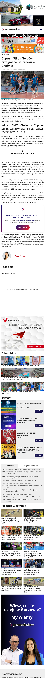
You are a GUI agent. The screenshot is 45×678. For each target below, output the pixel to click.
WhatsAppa (30, 220)
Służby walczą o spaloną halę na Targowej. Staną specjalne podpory (23, 469)
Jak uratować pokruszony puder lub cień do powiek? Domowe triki (23, 497)
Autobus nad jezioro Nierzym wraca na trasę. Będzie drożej (21, 480)
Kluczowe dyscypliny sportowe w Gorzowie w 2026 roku (20, 365)
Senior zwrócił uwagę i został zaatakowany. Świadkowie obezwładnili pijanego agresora (23, 472)
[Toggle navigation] (41, 29)
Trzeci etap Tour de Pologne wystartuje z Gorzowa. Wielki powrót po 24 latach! (11, 537)
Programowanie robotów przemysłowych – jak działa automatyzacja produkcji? (23, 500)
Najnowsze (10, 465)
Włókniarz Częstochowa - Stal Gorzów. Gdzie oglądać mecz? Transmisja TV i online (11, 553)
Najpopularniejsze (31, 466)
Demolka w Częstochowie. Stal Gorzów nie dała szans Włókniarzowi (33, 537)
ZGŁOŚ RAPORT (23, 227)
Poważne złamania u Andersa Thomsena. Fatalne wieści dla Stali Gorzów (11, 588)
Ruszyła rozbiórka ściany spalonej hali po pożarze (19, 494)
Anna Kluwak (20, 256)
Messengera (22, 220)
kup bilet (38, 411)
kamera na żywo (33, 289)
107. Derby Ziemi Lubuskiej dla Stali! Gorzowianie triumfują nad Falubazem (33, 520)
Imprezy (6, 398)
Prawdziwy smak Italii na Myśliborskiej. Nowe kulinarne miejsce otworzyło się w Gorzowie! (22, 477)
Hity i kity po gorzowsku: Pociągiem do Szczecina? (19, 483)
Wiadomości (5, 54)
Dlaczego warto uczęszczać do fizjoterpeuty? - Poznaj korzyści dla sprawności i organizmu (23, 490)
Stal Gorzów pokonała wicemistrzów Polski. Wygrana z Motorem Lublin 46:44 (24, 486)
